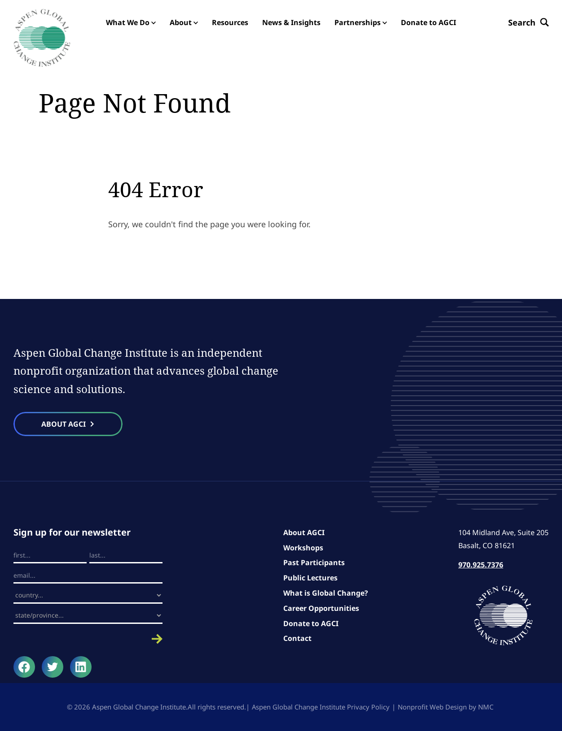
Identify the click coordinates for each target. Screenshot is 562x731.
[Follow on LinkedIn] (81, 667)
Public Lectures (310, 578)
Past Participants (314, 563)
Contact (297, 639)
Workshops (303, 548)
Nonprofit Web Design (432, 706)
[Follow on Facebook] (24, 667)
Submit (87, 638)
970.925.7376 (480, 565)
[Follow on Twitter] (52, 667)
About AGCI (304, 532)
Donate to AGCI (310, 623)
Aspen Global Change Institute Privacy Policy (320, 706)
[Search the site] (528, 22)
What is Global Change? (325, 593)
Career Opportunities (321, 608)
